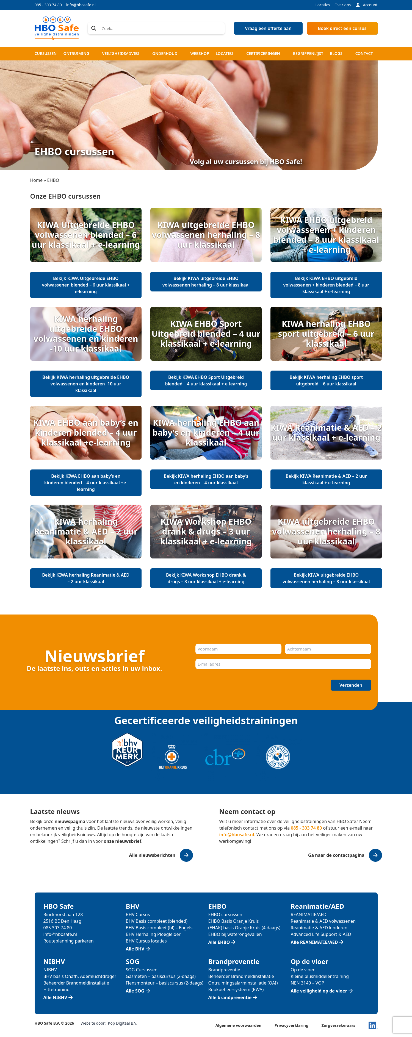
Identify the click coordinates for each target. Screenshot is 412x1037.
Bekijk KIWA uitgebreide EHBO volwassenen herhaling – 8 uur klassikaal (206, 281)
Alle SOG (135, 991)
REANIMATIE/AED (309, 914)
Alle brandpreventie (230, 997)
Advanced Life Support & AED (321, 934)
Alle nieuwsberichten (152, 855)
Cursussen (46, 53)
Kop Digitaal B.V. (122, 1023)
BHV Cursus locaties (146, 941)
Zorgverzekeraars (338, 1025)
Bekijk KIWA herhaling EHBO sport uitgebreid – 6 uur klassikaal (326, 380)
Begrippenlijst (308, 53)
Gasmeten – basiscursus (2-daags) (161, 976)
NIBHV (50, 970)
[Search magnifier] (94, 28)
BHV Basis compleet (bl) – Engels (159, 928)
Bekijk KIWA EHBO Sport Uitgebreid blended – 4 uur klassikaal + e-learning (206, 380)
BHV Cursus (138, 914)
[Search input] (161, 28)
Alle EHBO (219, 942)
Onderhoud (165, 53)
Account (366, 5)
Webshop (199, 53)
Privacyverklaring (291, 1025)
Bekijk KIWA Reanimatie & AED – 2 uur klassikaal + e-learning (326, 479)
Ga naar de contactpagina (336, 855)
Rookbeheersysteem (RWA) (236, 989)
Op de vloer (303, 970)
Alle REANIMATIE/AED (314, 942)
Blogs (336, 53)
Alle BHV (135, 949)
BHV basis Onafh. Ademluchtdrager (80, 976)
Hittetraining (56, 989)
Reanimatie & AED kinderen (319, 928)
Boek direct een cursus (342, 28)
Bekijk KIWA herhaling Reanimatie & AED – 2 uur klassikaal (85, 578)
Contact (364, 53)
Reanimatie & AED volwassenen (323, 921)
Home (36, 180)
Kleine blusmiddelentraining (320, 976)
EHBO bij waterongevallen (235, 934)
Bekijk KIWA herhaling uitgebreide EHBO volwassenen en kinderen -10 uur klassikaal (85, 383)
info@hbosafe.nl (81, 4)
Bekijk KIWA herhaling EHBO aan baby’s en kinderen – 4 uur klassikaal (206, 479)
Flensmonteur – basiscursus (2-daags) (164, 983)
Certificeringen (263, 53)
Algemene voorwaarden (238, 1025)
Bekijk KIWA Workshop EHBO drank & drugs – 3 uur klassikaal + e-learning (206, 578)
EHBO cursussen (225, 914)
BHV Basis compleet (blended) (156, 921)
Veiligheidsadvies (120, 53)
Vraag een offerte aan (268, 28)
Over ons (342, 4)
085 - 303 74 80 (48, 4)
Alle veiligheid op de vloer (319, 991)
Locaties (322, 4)
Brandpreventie (224, 970)
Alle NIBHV (55, 997)
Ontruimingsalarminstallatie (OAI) (243, 983)
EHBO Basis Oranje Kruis (233, 921)
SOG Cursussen (142, 970)
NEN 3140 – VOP (307, 983)
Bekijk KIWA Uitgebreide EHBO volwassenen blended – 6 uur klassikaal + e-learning (86, 284)
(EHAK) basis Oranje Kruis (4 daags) (244, 928)
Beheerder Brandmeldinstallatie (76, 983)
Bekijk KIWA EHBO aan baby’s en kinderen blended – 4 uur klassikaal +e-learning (86, 482)
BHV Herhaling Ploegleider (153, 934)
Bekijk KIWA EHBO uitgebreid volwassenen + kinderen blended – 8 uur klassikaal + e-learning (326, 284)
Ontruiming (76, 53)
